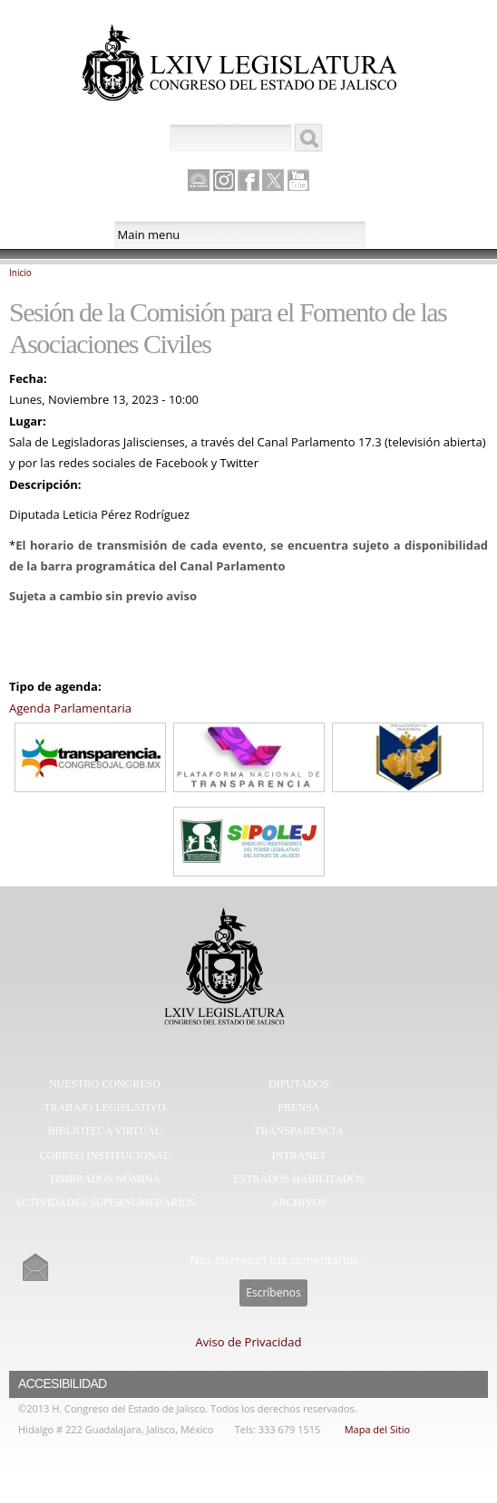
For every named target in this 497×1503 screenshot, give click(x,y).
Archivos (298, 1202)
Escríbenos (273, 1292)
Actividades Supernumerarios (104, 1202)
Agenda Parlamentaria (70, 708)
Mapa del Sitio (377, 1429)
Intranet (298, 1155)
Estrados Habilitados (299, 1179)
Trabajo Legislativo (104, 1107)
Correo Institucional (105, 1155)
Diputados (298, 1083)
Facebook (248, 180)
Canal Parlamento (199, 181)
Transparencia (298, 1131)
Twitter (273, 180)
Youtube (298, 180)
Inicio (20, 272)
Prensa (298, 1107)
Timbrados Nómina (105, 1179)
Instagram (224, 180)
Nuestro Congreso (105, 1083)
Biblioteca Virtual (104, 1131)
